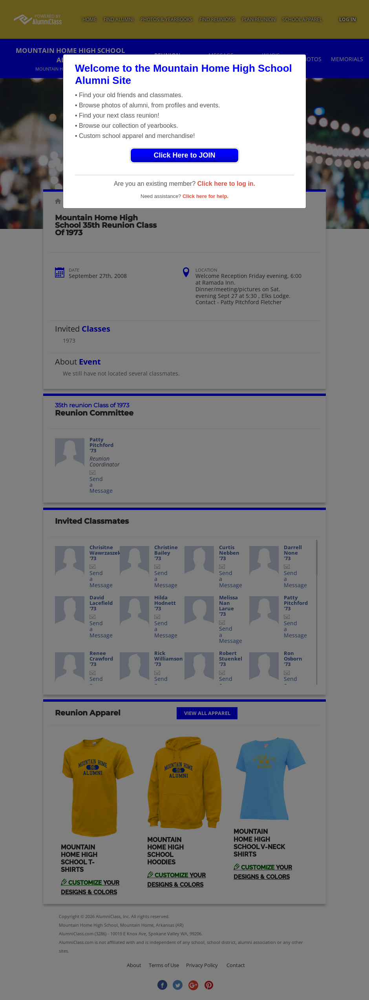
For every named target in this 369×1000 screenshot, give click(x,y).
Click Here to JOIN (184, 155)
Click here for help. (205, 196)
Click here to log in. (226, 183)
